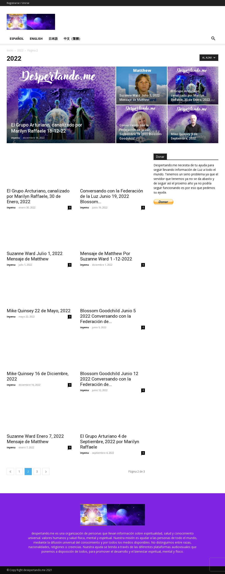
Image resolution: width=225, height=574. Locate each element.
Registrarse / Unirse (18, 3)
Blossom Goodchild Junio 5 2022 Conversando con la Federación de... (108, 316)
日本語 (53, 38)
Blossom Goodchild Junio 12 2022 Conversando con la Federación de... (109, 379)
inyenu (15, 137)
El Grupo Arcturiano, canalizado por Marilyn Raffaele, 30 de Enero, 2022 (38, 196)
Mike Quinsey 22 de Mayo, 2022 (39, 310)
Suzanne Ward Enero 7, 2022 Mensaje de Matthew (35, 439)
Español (17, 38)
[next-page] (46, 471)
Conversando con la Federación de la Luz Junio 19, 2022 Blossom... (111, 196)
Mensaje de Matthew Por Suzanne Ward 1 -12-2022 (106, 256)
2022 (20, 50)
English (36, 38)
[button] (213, 39)
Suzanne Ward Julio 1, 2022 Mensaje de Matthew (35, 256)
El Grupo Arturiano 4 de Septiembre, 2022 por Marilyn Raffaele (109, 442)
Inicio (10, 50)
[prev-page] (10, 471)
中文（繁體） (73, 38)
